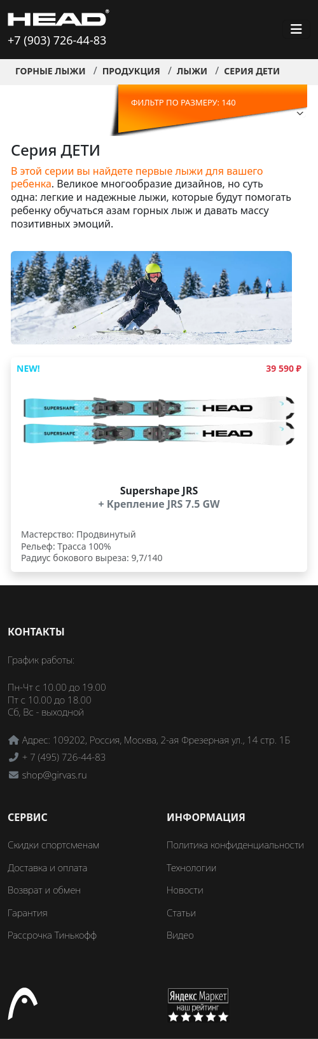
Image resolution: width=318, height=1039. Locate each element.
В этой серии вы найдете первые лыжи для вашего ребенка (137, 177)
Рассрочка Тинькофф (52, 934)
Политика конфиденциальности (235, 844)
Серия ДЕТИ (252, 71)
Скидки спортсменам (54, 844)
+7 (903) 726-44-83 (57, 40)
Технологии (191, 867)
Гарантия (28, 912)
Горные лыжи (50, 71)
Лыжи (192, 71)
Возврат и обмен (44, 889)
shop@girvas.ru (54, 774)
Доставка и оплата (47, 867)
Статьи (181, 912)
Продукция (131, 71)
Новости (185, 889)
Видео (180, 934)
